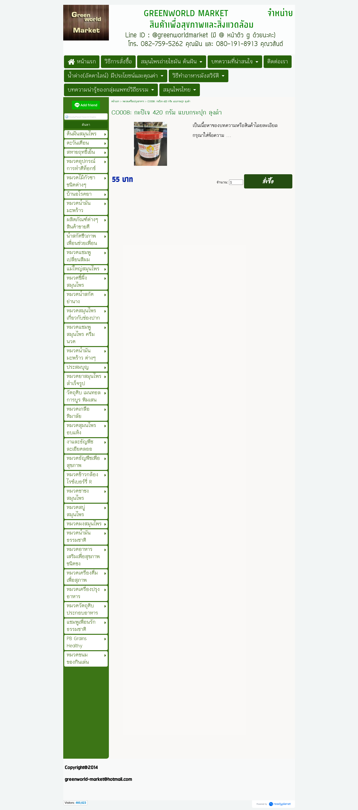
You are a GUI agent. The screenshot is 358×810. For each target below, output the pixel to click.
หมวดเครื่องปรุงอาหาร (133, 101)
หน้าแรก (115, 101)
